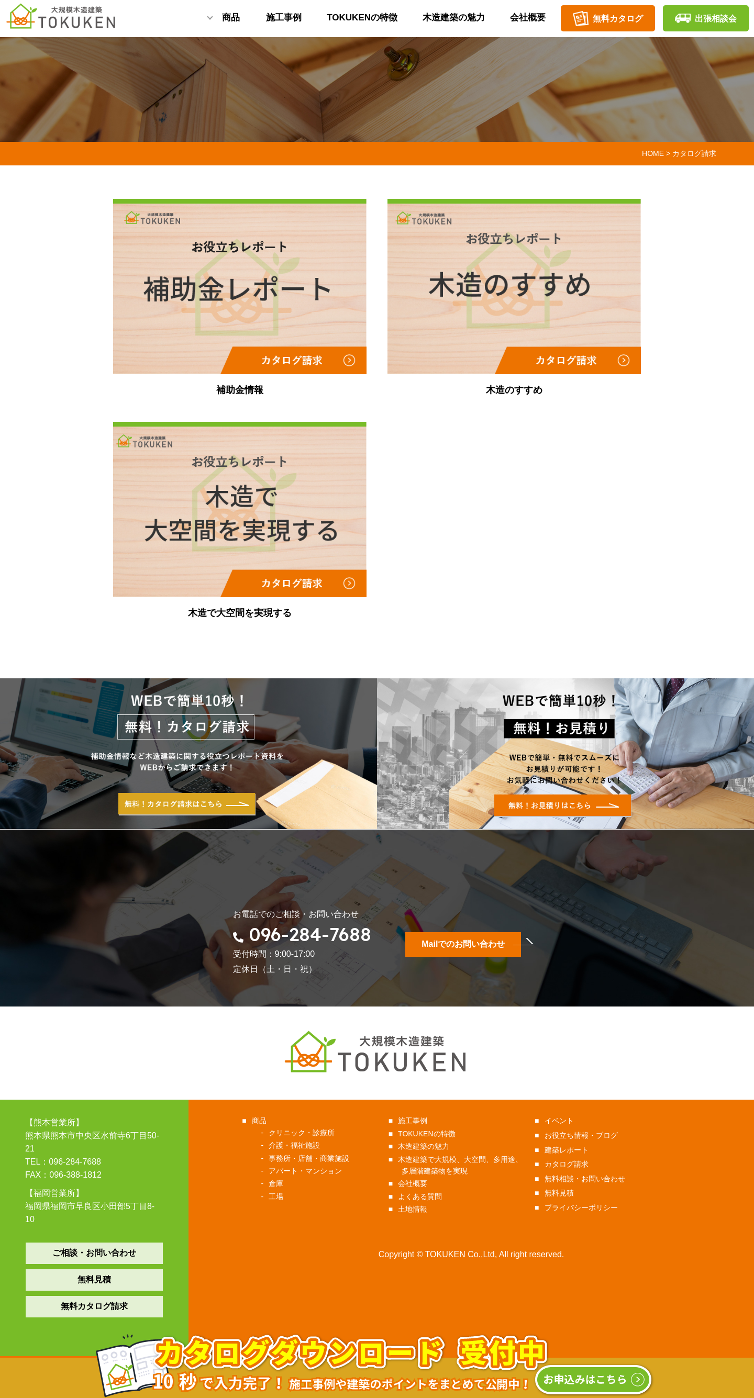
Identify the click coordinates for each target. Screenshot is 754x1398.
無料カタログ (608, 18)
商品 (230, 21)
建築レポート (568, 1150)
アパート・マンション (308, 1171)
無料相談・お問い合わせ (586, 1179)
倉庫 (278, 1183)
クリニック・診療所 (304, 1132)
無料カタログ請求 (94, 1306)
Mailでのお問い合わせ (463, 944)
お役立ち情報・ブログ (582, 1135)
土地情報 (414, 1209)
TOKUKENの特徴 (362, 21)
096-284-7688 (310, 934)
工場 (278, 1196)
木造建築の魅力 (454, 21)
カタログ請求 (568, 1164)
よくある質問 (422, 1196)
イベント (560, 1120)
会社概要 (528, 21)
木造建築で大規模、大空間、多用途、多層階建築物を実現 (462, 1165)
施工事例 (284, 21)
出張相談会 (706, 18)
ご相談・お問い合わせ (94, 1252)
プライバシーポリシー (582, 1207)
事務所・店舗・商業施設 (311, 1158)
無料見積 (94, 1279)
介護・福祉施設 (297, 1145)
